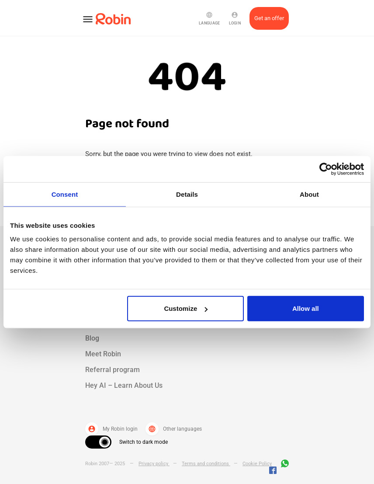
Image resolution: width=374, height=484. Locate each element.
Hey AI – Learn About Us (124, 385)
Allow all (305, 308)
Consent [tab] (65, 194)
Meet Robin (103, 354)
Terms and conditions (206, 464)
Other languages (173, 428)
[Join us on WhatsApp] (283, 464)
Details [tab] (187, 194)
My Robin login (111, 428)
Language (209, 18)
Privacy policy (154, 464)
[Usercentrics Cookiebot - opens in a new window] (325, 168)
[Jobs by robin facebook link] (273, 471)
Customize (186, 308)
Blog (92, 338)
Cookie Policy (257, 464)
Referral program (112, 370)
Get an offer (269, 18)
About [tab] (309, 194)
